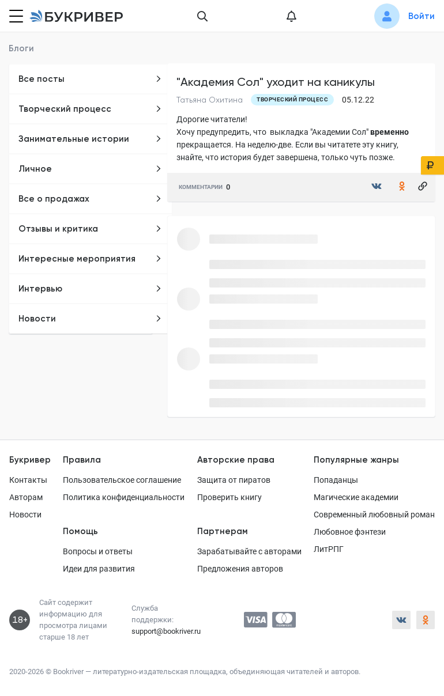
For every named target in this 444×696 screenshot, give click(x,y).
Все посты (90, 79)
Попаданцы (336, 480)
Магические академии (356, 497)
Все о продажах (90, 199)
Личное (90, 169)
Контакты (28, 480)
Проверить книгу (229, 497)
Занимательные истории (90, 139)
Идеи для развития (99, 568)
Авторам (26, 497)
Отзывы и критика (90, 229)
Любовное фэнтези (350, 531)
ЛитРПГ (329, 549)
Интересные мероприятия (90, 259)
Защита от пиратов (233, 480)
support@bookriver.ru (166, 631)
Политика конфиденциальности (124, 497)
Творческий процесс (90, 109)
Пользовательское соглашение (122, 480)
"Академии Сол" (339, 132)
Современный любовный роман (374, 514)
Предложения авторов (240, 568)
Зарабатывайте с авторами (249, 551)
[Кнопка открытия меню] (15, 16)
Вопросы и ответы (98, 551)
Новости (90, 318)
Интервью (90, 288)
